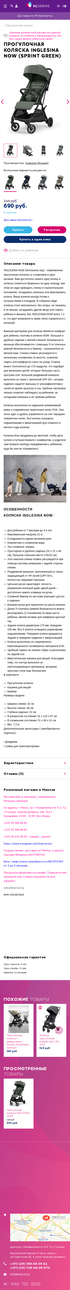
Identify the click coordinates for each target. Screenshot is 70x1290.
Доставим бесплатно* (18, 220)
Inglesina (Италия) (37, 163)
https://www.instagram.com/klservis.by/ (28, 843)
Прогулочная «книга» (19, 25)
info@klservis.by (20, 1274)
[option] (35, 100)
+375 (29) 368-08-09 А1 (28, 1263)
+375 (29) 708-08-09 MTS (30, 1267)
